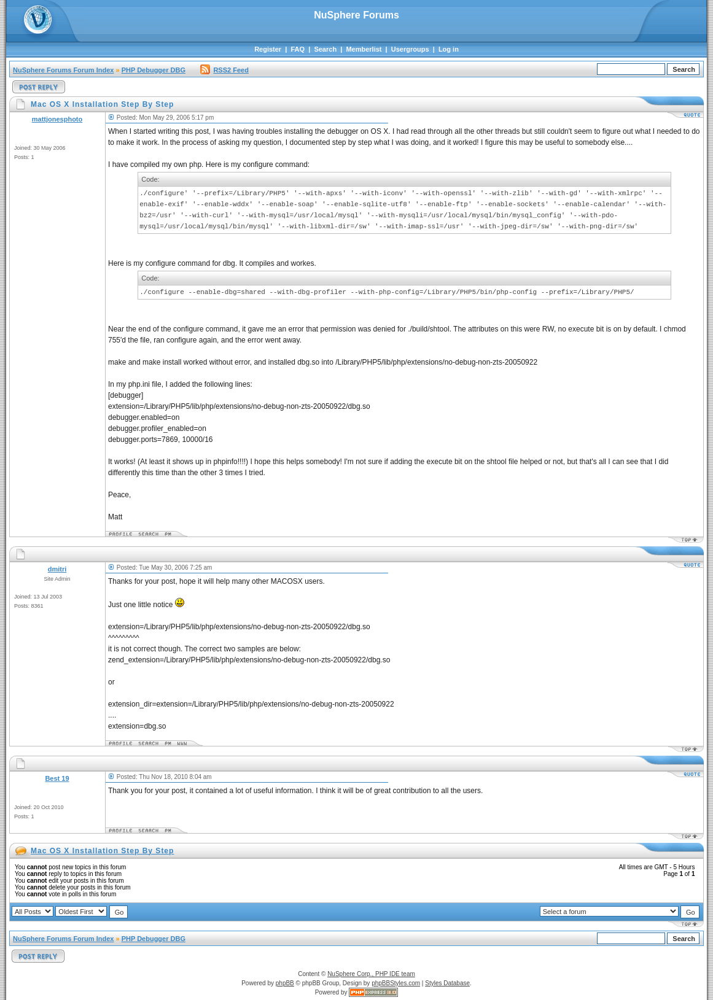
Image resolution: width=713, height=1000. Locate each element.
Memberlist (363, 49)
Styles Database (447, 983)
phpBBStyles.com (396, 983)
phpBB (285, 983)
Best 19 (57, 778)
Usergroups (410, 49)
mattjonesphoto (57, 119)
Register (267, 49)
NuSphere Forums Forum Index (63, 70)
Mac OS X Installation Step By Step (102, 851)
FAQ (297, 49)
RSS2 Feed (224, 70)
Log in (448, 49)
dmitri (57, 569)
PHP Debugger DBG (153, 70)
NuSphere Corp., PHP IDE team (371, 974)
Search (325, 49)
